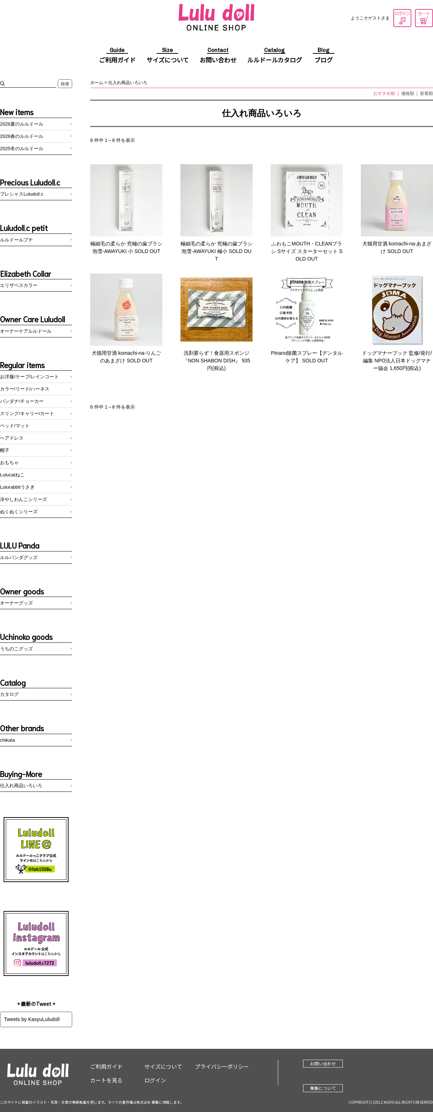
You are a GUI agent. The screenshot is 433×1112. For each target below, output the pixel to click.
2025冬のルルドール (21, 148)
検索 (65, 83)
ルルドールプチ (16, 240)
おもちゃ (9, 462)
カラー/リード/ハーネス (24, 389)
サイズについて (167, 56)
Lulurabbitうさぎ (17, 487)
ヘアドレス (11, 438)
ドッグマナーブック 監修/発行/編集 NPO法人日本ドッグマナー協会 (397, 360)
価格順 (407, 93)
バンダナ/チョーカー (22, 401)
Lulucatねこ (12, 474)
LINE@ (36, 850)
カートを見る (424, 18)
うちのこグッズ (16, 648)
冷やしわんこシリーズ (23, 499)
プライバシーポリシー (222, 1066)
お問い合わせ (218, 56)
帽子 (4, 450)
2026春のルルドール (21, 136)
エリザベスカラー (19, 285)
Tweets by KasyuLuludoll (32, 1019)
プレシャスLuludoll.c (21, 194)
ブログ (323, 56)
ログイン (402, 18)
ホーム (96, 82)
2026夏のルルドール (21, 124)
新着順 (426, 93)
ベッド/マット (15, 425)
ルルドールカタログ (274, 56)
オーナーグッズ (16, 603)
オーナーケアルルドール (26, 331)
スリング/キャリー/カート (27, 413)
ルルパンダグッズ (19, 557)
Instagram (36, 943)
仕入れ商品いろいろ (127, 82)
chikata (7, 740)
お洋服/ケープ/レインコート (29, 376)
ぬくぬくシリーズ (19, 511)
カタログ (9, 694)
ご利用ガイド (117, 56)
